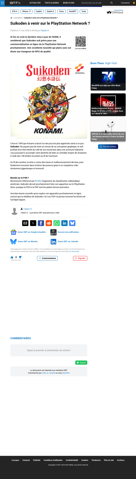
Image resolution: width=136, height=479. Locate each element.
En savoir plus (74, 251)
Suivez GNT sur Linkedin (68, 241)
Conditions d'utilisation (53, 460)
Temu (61, 11)
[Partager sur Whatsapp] (56, 223)
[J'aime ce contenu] (11, 257)
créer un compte (48, 373)
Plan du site (109, 460)
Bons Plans (68, 3)
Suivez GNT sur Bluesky (28, 241)
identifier (65, 373)
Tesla (84, 11)
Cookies (84, 460)
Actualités (35, 3)
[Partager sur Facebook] (41, 223)
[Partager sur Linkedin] (64, 223)
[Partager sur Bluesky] (72, 223)
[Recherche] (111, 3)
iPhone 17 (26, 11)
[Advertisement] (48, 56)
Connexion (125, 3)
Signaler (80, 258)
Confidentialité (72, 460)
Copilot (39, 11)
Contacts (26, 460)
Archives (120, 460)
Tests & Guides (52, 3)
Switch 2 (50, 11)
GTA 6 (14, 11)
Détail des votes (16, 260)
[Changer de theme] (134, 3)
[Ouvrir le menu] (2, 3)
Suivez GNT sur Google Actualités (32, 232)
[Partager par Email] (25, 223)
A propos (15, 460)
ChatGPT (72, 11)
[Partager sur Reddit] (49, 223)
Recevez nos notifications (68, 232)
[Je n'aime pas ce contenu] (20, 257)
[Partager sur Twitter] (33, 223)
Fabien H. (28, 209)
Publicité (36, 460)
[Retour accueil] (15, 3)
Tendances (96, 460)
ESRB (38, 181)
